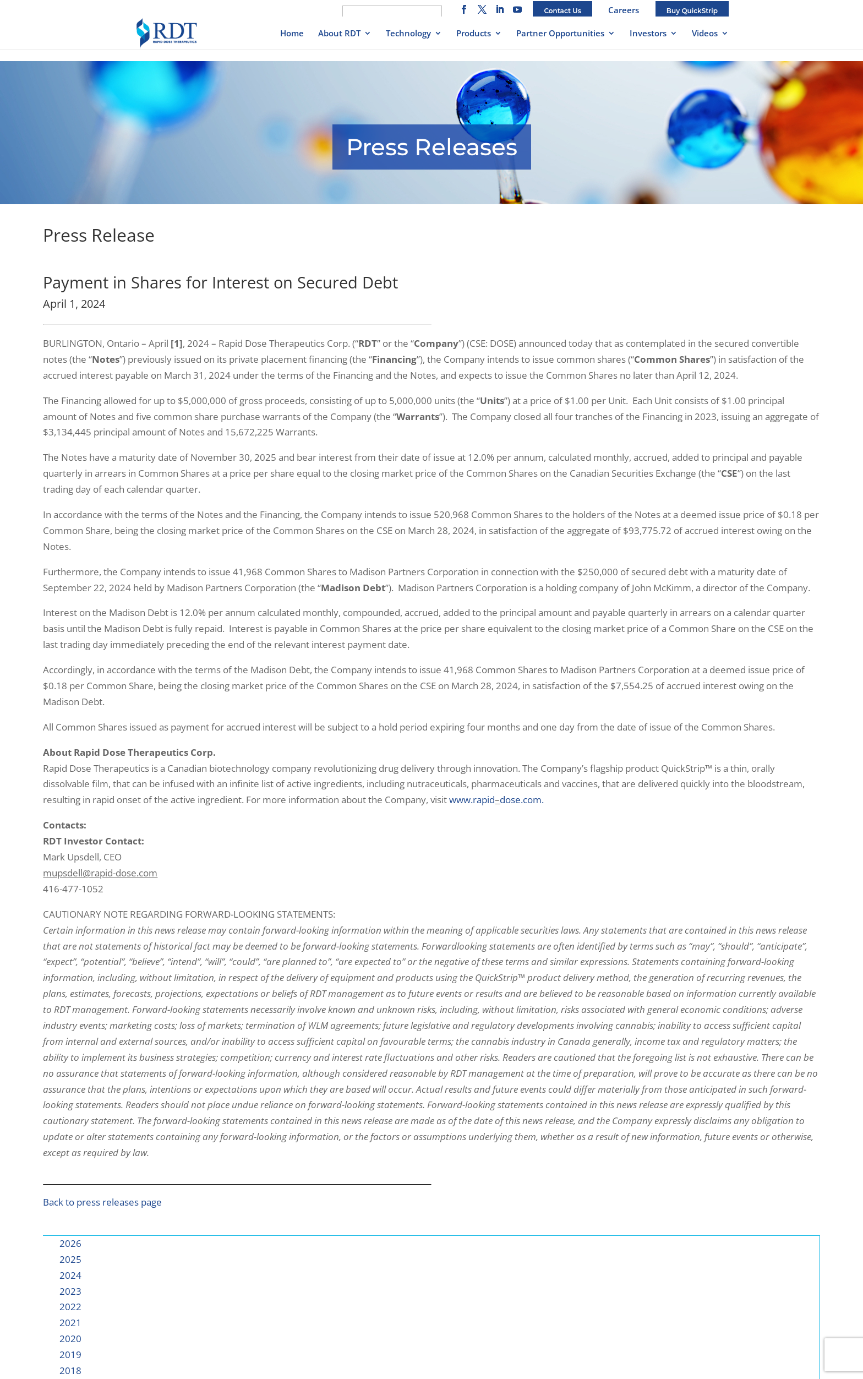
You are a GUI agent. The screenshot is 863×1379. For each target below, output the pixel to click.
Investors (648, 34)
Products (473, 34)
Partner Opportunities (560, 34)
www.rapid (472, 799)
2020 (70, 1338)
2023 (70, 1291)
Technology (408, 34)
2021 (70, 1322)
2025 (70, 1259)
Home (292, 34)
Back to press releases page (102, 1202)
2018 (70, 1370)
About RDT (339, 34)
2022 (70, 1306)
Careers (623, 9)
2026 (70, 1243)
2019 (70, 1354)
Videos (705, 34)
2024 (70, 1275)
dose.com (521, 799)
